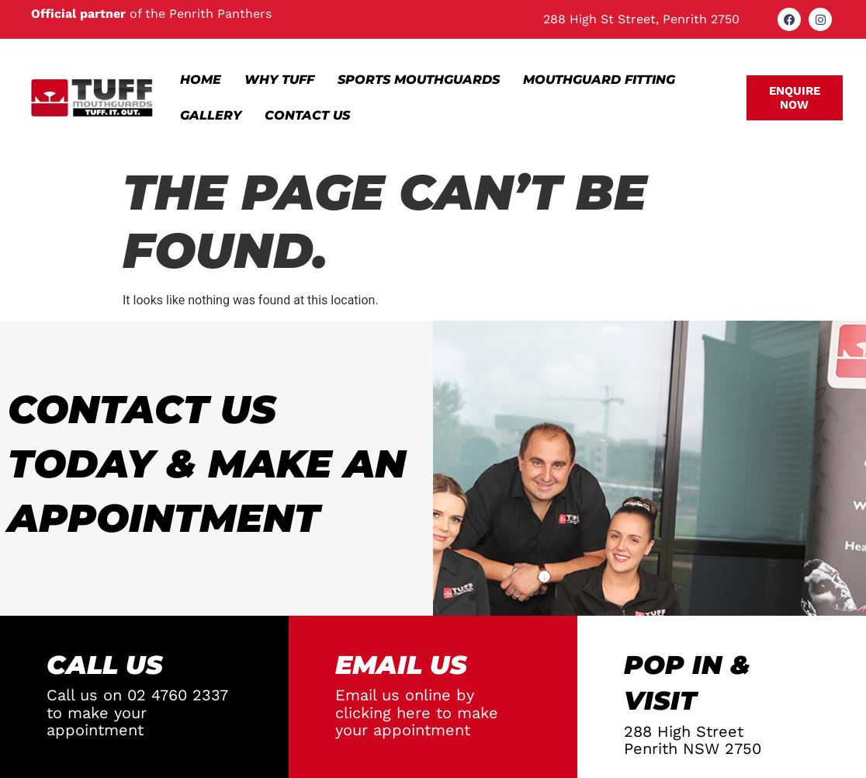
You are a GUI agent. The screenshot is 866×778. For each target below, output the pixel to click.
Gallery (210, 115)
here (414, 712)
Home (200, 79)
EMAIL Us (401, 664)
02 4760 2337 (177, 695)
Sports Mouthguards (419, 79)
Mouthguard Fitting (599, 79)
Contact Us (307, 115)
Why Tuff (279, 79)
